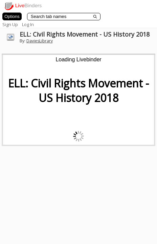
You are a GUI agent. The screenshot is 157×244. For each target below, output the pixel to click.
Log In (28, 24)
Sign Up (10, 24)
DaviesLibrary (39, 41)
